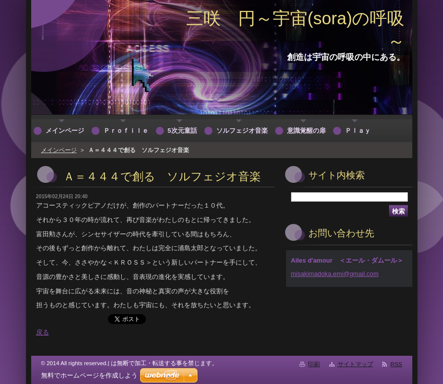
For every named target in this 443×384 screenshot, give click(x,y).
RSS (396, 364)
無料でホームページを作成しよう (89, 375)
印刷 (314, 364)
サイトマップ (355, 364)
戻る (42, 332)
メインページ (59, 150)
